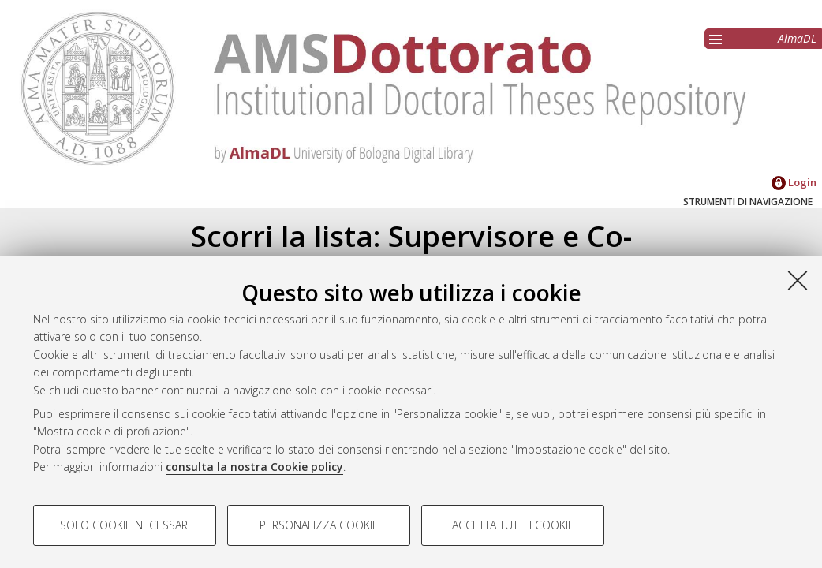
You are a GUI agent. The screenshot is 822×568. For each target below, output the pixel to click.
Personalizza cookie (319, 525)
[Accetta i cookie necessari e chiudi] (797, 280)
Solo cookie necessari (125, 525)
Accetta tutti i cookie (513, 525)
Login (794, 182)
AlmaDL (797, 38)
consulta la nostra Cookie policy (254, 466)
